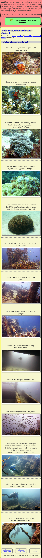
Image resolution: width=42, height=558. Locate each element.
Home (14, 36)
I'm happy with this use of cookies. (23, 21)
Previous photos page (7, 550)
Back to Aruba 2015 (21, 550)
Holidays (20, 36)
